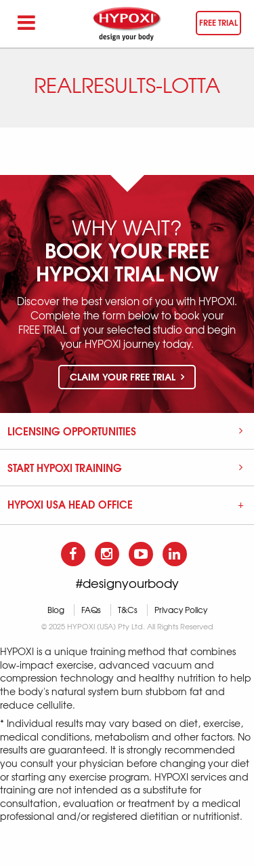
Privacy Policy (180, 610)
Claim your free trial (127, 376)
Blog (55, 610)
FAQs (91, 610)
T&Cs (127, 610)
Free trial (218, 22)
